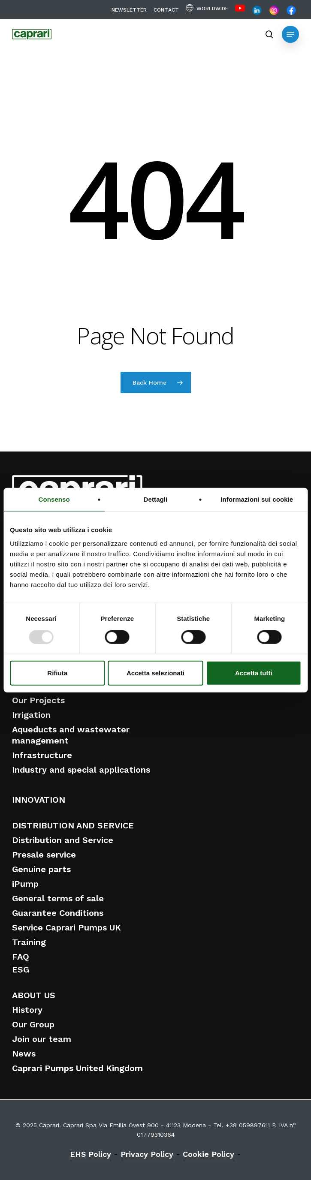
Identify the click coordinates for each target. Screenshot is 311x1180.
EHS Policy (90, 1154)
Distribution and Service (62, 840)
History (27, 1010)
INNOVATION (38, 800)
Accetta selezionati (155, 672)
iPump (25, 884)
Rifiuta (57, 672)
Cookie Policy (208, 1154)
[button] (290, 34)
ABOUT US (33, 995)
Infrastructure (42, 755)
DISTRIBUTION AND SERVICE (73, 825)
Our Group (33, 1024)
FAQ (20, 956)
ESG (20, 969)
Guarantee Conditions (57, 913)
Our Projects (38, 700)
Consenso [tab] (54, 499)
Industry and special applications (81, 770)
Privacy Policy (147, 1154)
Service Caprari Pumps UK (66, 927)
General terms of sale (58, 898)
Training (29, 942)
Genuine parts (41, 869)
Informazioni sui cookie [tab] (256, 499)
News (24, 1053)
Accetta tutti (253, 672)
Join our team (41, 1039)
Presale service (44, 854)
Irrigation (31, 715)
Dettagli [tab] (156, 499)
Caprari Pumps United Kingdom (77, 1068)
